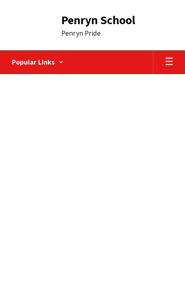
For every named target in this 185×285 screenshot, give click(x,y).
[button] (37, 62)
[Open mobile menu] (169, 62)
